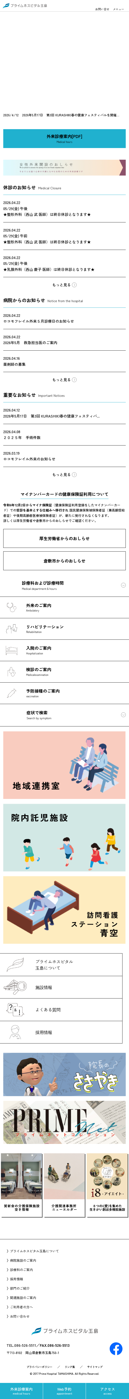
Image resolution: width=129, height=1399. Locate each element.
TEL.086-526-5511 (21, 1345)
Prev (21, 1226)
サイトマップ (94, 1367)
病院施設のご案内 (23, 1260)
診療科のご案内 (21, 1269)
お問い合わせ (20, 1316)
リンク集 (69, 1367)
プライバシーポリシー (39, 1367)
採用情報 (16, 1279)
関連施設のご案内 (23, 1297)
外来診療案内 (21, 1391)
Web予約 (64, 1391)
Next (107, 1226)
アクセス (107, 1391)
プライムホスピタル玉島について (34, 1251)
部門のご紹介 (20, 1288)
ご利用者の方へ (21, 1307)
